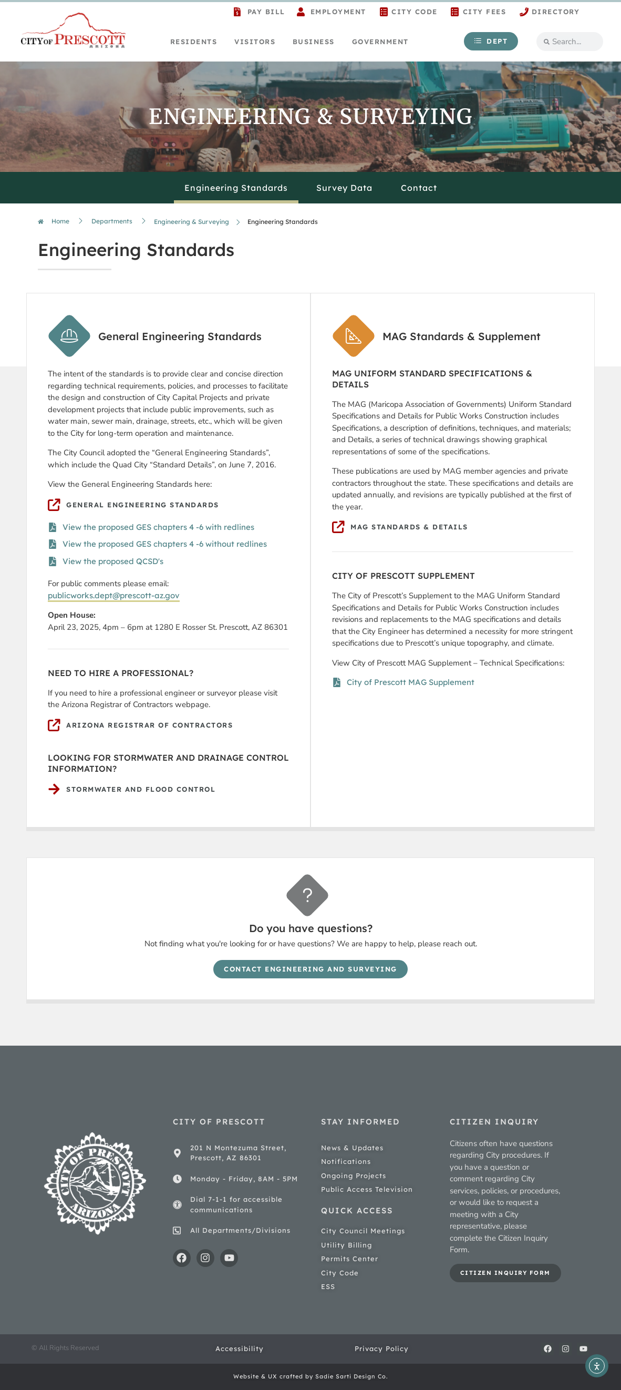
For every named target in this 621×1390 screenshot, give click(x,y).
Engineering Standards (236, 187)
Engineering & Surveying (191, 222)
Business (314, 41)
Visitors (254, 41)
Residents (194, 41)
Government (380, 41)
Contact (419, 187)
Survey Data (344, 187)
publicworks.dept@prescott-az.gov (114, 595)
